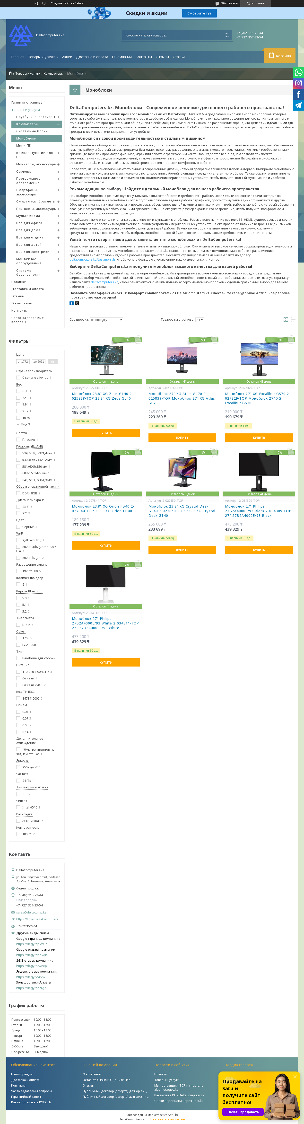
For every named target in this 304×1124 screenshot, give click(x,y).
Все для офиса (29, 223)
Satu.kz (173, 1115)
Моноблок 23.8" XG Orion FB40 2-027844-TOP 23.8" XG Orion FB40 (103, 508)
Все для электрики (33, 251)
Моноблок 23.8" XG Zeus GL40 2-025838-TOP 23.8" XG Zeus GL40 (102, 396)
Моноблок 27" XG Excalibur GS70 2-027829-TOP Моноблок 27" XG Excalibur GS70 (257, 398)
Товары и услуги (41, 56)
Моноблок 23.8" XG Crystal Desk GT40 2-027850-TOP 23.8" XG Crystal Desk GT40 (181, 511)
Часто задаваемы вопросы (31, 1091)
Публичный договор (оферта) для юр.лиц (115, 1091)
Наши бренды (22, 1074)
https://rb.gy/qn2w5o (31, 944)
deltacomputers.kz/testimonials (92, 259)
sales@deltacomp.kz (31, 912)
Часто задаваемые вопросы (27, 320)
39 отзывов (229, 3)
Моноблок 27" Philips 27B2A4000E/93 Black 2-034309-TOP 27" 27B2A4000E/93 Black (258, 511)
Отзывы (162, 56)
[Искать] (227, 35)
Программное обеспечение (28, 180)
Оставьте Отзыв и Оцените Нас (106, 1080)
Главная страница (27, 102)
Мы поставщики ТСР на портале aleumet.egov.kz (178, 1087)
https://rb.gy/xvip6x (30, 977)
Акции (67, 56)
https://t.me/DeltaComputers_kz (39, 919)
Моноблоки (26, 138)
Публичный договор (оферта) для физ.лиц (116, 1096)
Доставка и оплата (92, 56)
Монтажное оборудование (29, 261)
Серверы (24, 171)
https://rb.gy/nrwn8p (31, 966)
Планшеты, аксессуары (36, 208)
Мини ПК (23, 145)
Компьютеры (53, 73)
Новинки (18, 282)
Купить (106, 433)
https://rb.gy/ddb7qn (31, 955)
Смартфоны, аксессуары (27, 192)
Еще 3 (25, 424)
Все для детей (29, 244)
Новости (160, 1074)
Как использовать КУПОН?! (31, 1102)
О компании (122, 56)
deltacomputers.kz (104, 282)
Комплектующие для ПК (34, 154)
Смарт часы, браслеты (35, 201)
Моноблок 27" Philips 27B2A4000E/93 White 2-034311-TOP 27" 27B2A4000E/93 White (105, 623)
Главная (17, 56)
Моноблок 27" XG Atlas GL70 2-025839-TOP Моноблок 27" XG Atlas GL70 (181, 398)
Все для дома (28, 230)
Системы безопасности (28, 272)
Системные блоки (32, 131)
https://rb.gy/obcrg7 (31, 988)
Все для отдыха (29, 237)
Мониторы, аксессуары (36, 164)
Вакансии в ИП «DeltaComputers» (179, 1095)
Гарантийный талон (26, 1096)
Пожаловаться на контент (167, 1119)
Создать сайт (60, 3)
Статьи (179, 56)
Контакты (144, 56)
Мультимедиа (28, 215)
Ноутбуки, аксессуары (35, 116)
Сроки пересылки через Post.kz (178, 1100)
